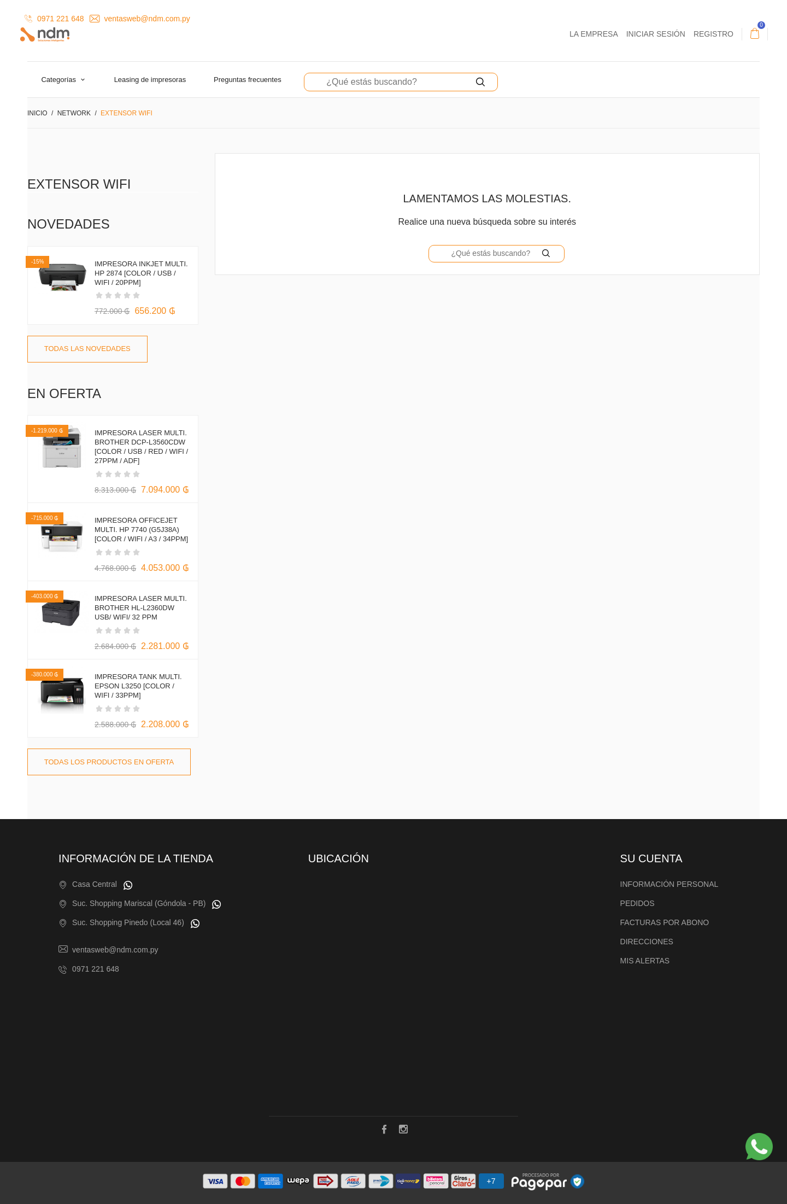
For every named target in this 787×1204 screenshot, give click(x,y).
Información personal (669, 884)
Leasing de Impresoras (150, 79)
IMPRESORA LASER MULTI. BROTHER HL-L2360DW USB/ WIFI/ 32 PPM (141, 607)
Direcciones (646, 941)
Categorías (59, 79)
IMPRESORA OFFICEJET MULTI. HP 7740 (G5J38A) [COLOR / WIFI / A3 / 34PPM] (141, 529)
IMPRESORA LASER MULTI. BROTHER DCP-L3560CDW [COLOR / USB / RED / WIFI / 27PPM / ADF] (141, 447)
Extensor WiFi (79, 184)
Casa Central (94, 884)
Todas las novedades (87, 348)
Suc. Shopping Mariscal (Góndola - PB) (138, 903)
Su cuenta (651, 858)
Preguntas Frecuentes (247, 79)
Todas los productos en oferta (109, 762)
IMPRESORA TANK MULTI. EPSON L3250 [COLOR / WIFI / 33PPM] (138, 686)
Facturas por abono (664, 922)
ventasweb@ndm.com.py (140, 18)
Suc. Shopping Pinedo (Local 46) (128, 922)
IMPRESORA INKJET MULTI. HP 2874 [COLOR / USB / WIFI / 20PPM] (141, 273)
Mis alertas (645, 960)
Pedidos (637, 903)
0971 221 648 (54, 18)
